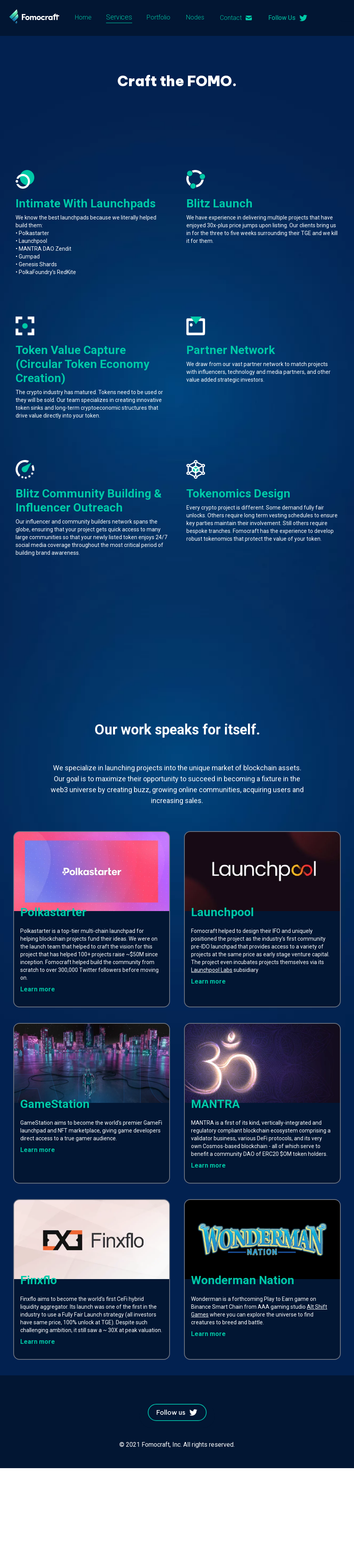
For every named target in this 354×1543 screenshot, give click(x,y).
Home (83, 17)
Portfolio (158, 17)
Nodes (195, 17)
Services (119, 17)
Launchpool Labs (211, 970)
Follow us (177, 1412)
